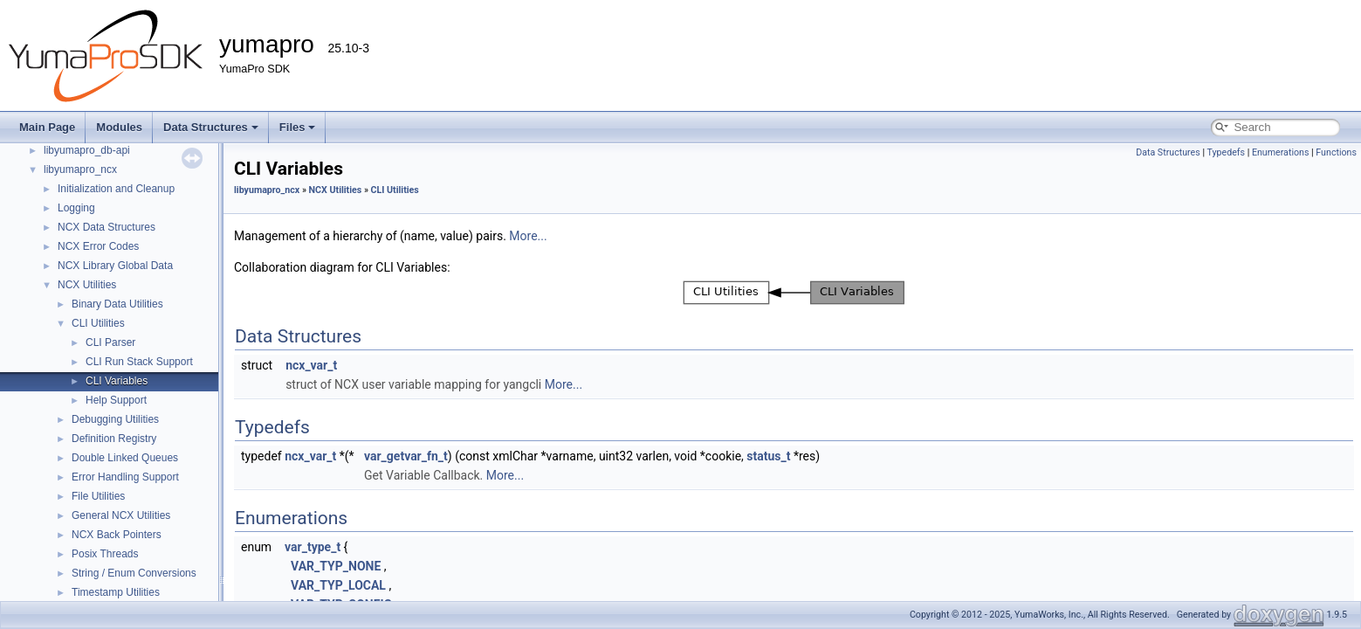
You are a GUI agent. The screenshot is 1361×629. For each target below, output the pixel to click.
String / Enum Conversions (134, 573)
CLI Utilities (98, 323)
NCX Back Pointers (117, 535)
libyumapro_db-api (87, 150)
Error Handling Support (125, 477)
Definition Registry (114, 438)
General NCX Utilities (121, 515)
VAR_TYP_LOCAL (338, 585)
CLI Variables (117, 381)
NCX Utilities (87, 285)
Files (297, 127)
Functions (1336, 152)
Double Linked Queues (125, 458)
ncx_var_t (311, 365)
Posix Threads (105, 554)
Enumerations (1280, 152)
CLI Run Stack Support (139, 362)
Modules (119, 127)
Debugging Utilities (115, 419)
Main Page (47, 127)
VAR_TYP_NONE (336, 566)
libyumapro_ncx (80, 169)
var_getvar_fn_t (406, 456)
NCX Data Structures (106, 227)
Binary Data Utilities (117, 304)
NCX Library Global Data (115, 265)
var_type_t (312, 547)
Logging (76, 208)
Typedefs (1225, 152)
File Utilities (98, 496)
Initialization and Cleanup (116, 189)
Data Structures (210, 127)
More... (527, 236)
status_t (768, 456)
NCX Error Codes (98, 246)
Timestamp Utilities (116, 592)
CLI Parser (110, 342)
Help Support (116, 400)
